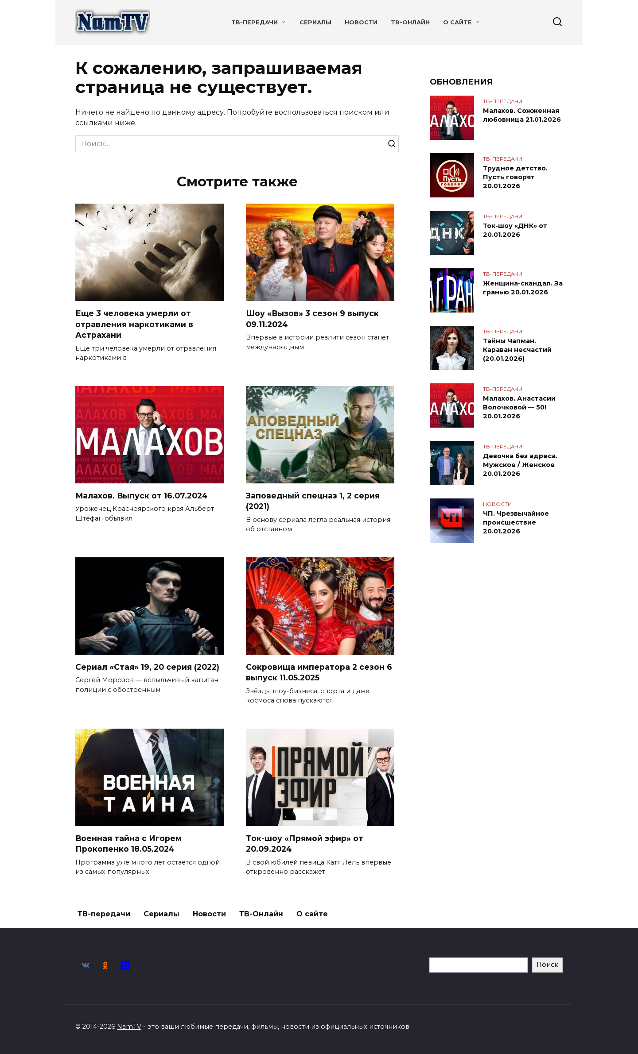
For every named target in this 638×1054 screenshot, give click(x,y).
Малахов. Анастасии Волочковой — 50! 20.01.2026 (519, 407)
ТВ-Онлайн (410, 22)
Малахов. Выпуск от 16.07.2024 (142, 495)
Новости (361, 22)
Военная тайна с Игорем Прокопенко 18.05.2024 (128, 844)
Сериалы (315, 22)
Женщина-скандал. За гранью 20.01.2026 (523, 287)
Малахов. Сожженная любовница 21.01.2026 (522, 115)
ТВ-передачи (254, 22)
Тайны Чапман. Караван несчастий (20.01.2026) (517, 350)
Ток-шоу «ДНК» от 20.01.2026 (515, 230)
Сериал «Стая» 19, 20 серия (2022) (147, 667)
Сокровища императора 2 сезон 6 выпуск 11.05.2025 (319, 672)
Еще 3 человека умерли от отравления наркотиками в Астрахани (134, 324)
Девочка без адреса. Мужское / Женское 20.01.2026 (520, 465)
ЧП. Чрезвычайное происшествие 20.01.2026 (516, 522)
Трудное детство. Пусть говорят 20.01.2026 (515, 177)
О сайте (457, 22)
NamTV (129, 1027)
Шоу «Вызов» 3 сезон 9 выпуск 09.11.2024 (312, 319)
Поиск (547, 965)
